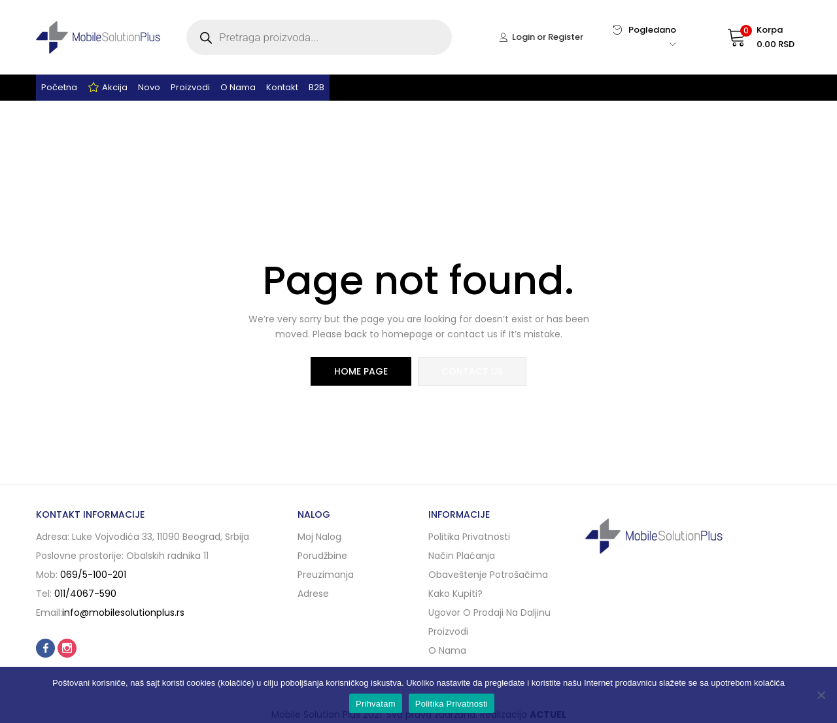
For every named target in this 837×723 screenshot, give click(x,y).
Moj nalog (319, 536)
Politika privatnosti (469, 536)
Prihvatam (376, 704)
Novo (149, 87)
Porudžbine (322, 555)
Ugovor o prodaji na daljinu (489, 612)
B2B (316, 87)
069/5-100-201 (93, 574)
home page (361, 371)
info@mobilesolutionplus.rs (123, 612)
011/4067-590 (85, 593)
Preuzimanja (326, 574)
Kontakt (282, 87)
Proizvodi (190, 87)
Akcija (108, 87)
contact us (472, 371)
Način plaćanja (461, 555)
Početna (59, 87)
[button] (748, 37)
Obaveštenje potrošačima (488, 574)
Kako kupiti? (455, 593)
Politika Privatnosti (451, 704)
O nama (238, 87)
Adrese (313, 593)
